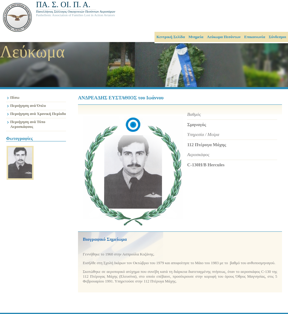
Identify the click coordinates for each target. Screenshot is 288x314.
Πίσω (15, 97)
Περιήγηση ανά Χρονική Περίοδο (38, 113)
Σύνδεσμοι (277, 37)
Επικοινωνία (254, 37)
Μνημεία (195, 37)
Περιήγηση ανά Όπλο (28, 105)
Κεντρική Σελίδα (170, 37)
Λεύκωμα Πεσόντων (224, 37)
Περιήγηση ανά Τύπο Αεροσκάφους (27, 124)
